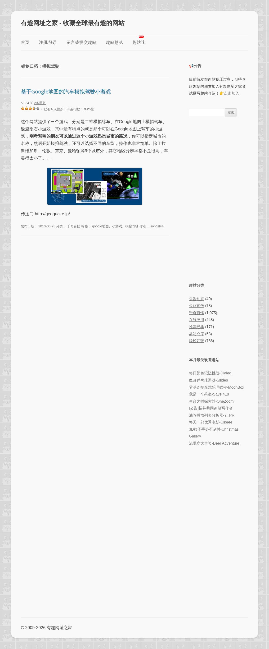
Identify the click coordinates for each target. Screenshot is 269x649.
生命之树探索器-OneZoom (211, 401)
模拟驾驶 (132, 226)
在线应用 (196, 320)
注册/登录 (48, 42)
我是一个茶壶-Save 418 (209, 394)
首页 (25, 42)
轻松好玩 (196, 341)
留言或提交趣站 (81, 42)
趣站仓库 (196, 334)
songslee (157, 226)
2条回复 (40, 103)
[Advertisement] (218, 199)
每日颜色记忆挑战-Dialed (210, 373)
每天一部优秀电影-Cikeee (210, 422)
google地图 (100, 226)
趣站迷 (138, 42)
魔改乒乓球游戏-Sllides (208, 380)
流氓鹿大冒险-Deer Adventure (214, 443)
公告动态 (196, 299)
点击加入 (231, 93)
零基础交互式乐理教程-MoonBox (216, 387)
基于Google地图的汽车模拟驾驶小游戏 (66, 91)
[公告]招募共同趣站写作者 (211, 408)
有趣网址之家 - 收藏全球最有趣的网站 (73, 22)
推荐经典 (196, 327)
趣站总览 (114, 42)
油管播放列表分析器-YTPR (211, 415)
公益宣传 (196, 306)
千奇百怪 (73, 226)
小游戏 (117, 226)
